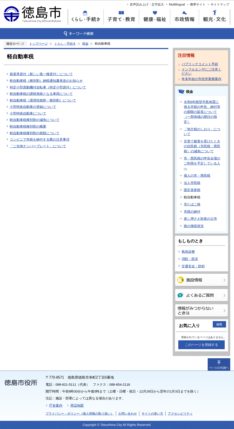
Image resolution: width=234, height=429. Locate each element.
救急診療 (188, 251)
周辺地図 (77, 405)
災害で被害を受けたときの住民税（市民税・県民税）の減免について (202, 146)
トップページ (38, 43)
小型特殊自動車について (28, 113)
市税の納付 (192, 211)
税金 (85, 43)
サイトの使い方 (152, 413)
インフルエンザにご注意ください (201, 71)
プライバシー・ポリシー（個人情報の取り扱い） (80, 413)
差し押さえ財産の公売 (200, 218)
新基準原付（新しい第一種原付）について (41, 74)
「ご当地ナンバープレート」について (38, 146)
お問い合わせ (127, 413)
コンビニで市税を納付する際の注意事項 (39, 139)
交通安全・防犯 (193, 266)
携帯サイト (197, 4)
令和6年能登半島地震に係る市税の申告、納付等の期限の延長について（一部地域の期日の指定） (202, 112)
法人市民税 (192, 183)
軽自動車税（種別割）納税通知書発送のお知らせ (46, 80)
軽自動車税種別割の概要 (28, 126)
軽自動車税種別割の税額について (34, 133)
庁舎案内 (55, 405)
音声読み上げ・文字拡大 (147, 4)
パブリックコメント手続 (200, 64)
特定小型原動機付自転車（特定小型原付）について (48, 87)
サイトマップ (220, 4)
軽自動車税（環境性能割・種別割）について (43, 100)
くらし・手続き (65, 43)
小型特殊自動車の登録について (33, 107)
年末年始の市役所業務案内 (201, 79)
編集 (219, 324)
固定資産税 (192, 190)
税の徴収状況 (194, 226)
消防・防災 (190, 259)
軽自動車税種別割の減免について (34, 120)
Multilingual (177, 4)
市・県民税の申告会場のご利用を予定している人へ (202, 163)
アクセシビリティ (180, 413)
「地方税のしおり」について (202, 131)
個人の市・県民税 (197, 175)
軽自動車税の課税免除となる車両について (41, 94)
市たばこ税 (192, 204)
